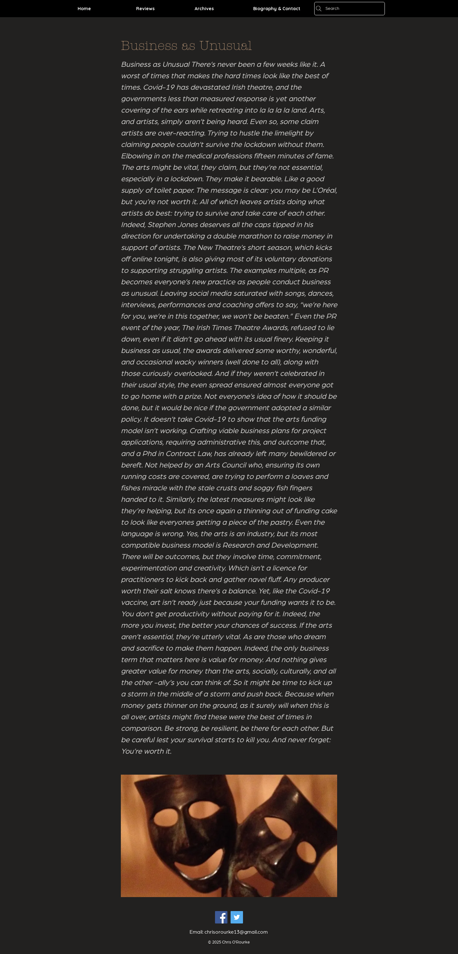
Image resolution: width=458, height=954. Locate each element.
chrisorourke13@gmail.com (236, 932)
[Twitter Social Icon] (237, 917)
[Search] (349, 8)
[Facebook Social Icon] (221, 917)
